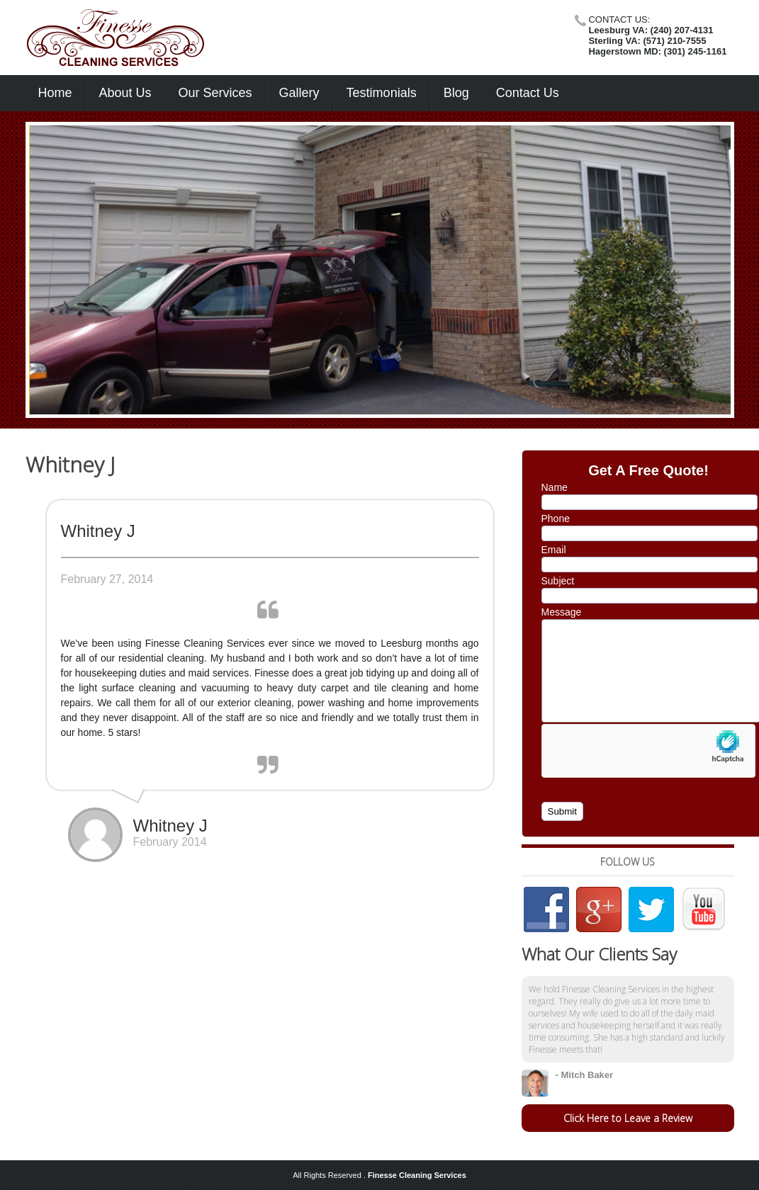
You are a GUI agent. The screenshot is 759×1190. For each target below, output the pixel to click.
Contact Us (527, 93)
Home (55, 93)
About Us (125, 93)
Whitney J (70, 464)
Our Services (215, 93)
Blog (456, 93)
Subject (558, 580)
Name (554, 487)
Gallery (299, 93)
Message (561, 612)
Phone (555, 518)
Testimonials (382, 93)
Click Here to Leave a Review (627, 1118)
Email (553, 549)
